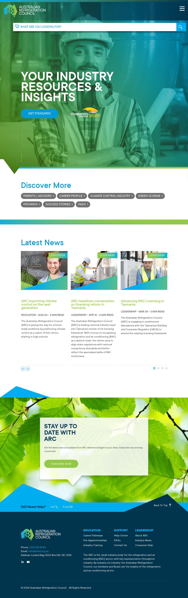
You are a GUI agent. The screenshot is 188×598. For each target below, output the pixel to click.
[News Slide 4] (166, 368)
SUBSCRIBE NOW (61, 464)
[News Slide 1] (154, 368)
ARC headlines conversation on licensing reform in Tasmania (92, 304)
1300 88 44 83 (37, 547)
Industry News (143, 540)
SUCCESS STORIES (58, 204)
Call (54, 507)
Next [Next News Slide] (28, 369)
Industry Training (93, 545)
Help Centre (121, 535)
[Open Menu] (182, 9)
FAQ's (117, 540)
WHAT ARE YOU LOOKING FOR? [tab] (40, 27)
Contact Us (120, 545)
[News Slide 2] (158, 368)
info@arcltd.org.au (38, 551)
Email (67, 507)
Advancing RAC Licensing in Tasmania (142, 303)
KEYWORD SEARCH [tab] (181, 27)
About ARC (141, 535)
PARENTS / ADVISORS (37, 196)
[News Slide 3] (162, 368)
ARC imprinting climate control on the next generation (39, 304)
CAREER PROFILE (70, 196)
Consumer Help (144, 545)
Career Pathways (93, 535)
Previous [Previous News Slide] (23, 369)
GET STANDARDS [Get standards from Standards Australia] (39, 113)
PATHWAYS (30, 204)
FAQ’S (82, 204)
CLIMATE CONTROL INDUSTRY (110, 196)
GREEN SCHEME (149, 196)
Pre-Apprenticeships (95, 540)
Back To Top (163, 505)
